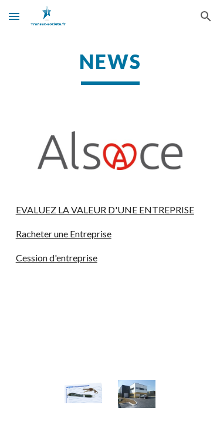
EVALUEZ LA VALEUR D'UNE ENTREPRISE (105, 209)
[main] (110, 67)
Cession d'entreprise (56, 257)
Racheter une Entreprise (63, 233)
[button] (14, 16)
